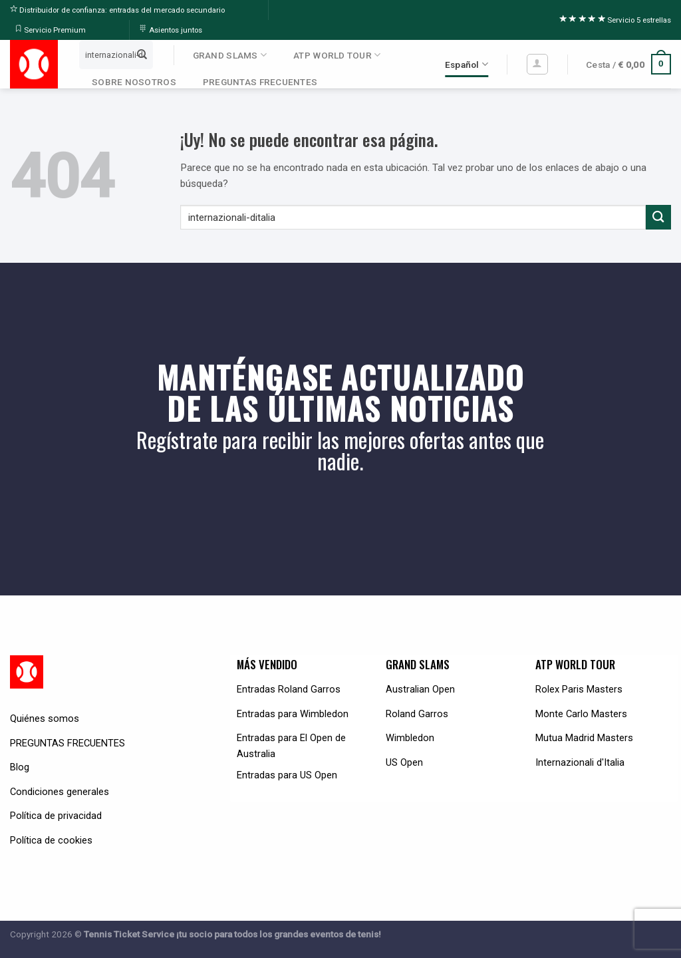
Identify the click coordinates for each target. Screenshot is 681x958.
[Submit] (141, 54)
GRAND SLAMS (230, 55)
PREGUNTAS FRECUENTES (260, 82)
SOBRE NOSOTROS (134, 82)
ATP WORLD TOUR (336, 55)
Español (466, 64)
